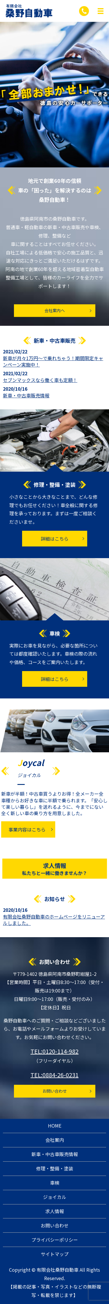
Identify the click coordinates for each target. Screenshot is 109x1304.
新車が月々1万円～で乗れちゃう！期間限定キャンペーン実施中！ (53, 361)
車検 (54, 1182)
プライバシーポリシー (54, 1239)
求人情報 (54, 872)
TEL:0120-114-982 (54, 1051)
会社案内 (54, 1139)
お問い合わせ (54, 1091)
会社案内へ (54, 310)
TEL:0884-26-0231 (54, 1075)
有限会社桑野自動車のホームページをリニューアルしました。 (54, 919)
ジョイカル (54, 1196)
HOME (54, 1125)
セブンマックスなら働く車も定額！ (40, 379)
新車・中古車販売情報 (26, 395)
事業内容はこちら (27, 829)
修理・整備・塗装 (54, 1168)
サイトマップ (55, 1253)
